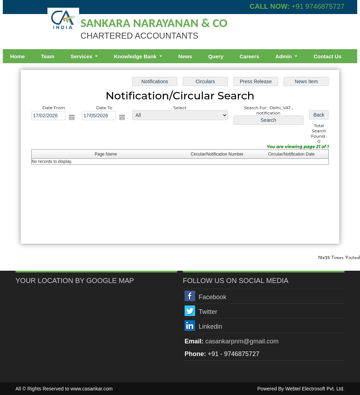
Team (47, 56)
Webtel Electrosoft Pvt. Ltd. (315, 388)
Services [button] (82, 56)
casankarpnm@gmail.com (241, 341)
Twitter (208, 311)
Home (17, 56)
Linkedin (210, 326)
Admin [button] (284, 56)
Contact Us (327, 56)
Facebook (212, 297)
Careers (249, 56)
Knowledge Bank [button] (136, 56)
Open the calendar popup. (72, 117)
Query (215, 56)
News (185, 56)
